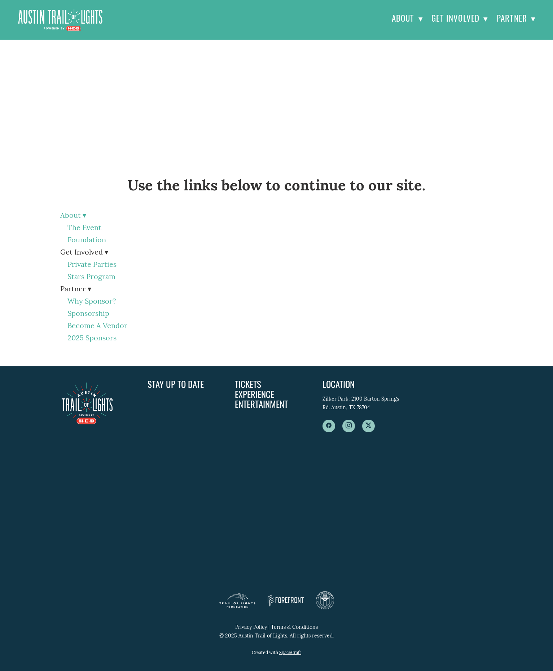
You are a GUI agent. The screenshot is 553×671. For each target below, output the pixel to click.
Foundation (86, 240)
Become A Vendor (97, 326)
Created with (276, 653)
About (407, 20)
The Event (84, 228)
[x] (368, 426)
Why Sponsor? (91, 301)
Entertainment (261, 405)
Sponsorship (88, 314)
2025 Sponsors (92, 338)
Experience (254, 395)
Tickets (248, 385)
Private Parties (92, 265)
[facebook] (328, 426)
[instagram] (348, 426)
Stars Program (91, 277)
